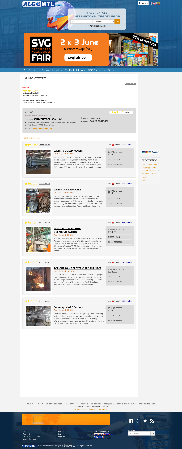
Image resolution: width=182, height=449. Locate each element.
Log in (60, 434)
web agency (58, 446)
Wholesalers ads (81, 409)
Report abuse (130, 84)
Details (38, 90)
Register (61, 436)
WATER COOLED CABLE (67, 189)
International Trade (149, 164)
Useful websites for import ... (149, 175)
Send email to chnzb (32, 138)
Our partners (28, 434)
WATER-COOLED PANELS (68, 150)
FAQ (24, 431)
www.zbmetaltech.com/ (43, 128)
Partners (93, 409)
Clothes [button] (34, 70)
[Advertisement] (79, 363)
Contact (61, 431)
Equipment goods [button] (52, 70)
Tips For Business (149, 170)
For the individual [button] (75, 70)
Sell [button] (111, 70)
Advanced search (97, 26)
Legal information (30, 439)
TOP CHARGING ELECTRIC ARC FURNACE (77, 268)
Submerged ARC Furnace (68, 307)
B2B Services (127, 145)
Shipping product (149, 167)
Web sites (145, 180)
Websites (103, 409)
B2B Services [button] (96, 70)
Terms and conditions (32, 436)
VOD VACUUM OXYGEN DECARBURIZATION (67, 230)
